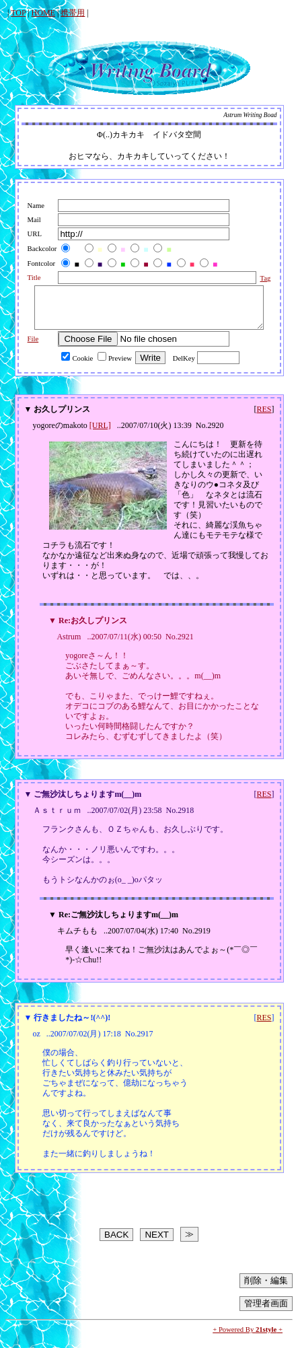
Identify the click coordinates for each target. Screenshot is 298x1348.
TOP (18, 12)
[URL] (100, 433)
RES (263, 417)
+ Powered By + (248, 1337)
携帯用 (73, 12)
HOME (43, 12)
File (26, 347)
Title (27, 277)
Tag (260, 278)
